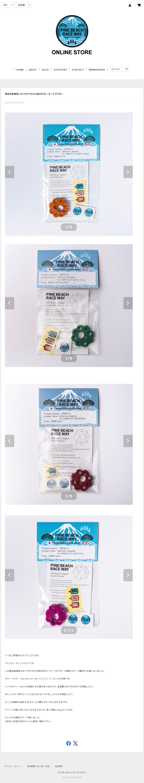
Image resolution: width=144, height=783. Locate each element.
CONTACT (78, 69)
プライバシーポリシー (13, 766)
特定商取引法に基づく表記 (38, 766)
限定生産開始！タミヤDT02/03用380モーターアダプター (34, 94)
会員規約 (59, 766)
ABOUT (33, 69)
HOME (20, 69)
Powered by (72, 777)
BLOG (45, 69)
